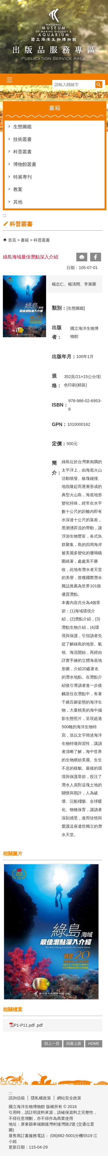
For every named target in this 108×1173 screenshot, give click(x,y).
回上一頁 (51, 1043)
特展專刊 (22, 177)
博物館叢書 (24, 164)
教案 (17, 189)
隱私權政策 (41, 1098)
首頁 (12, 240)
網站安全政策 (69, 1098)
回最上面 (73, 1043)
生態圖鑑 (22, 126)
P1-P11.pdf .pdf (26, 1025)
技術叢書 (22, 139)
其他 (17, 202)
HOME (93, 1043)
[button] (98, 84)
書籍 (25, 240)
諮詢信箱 (17, 1098)
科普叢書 (22, 151)
